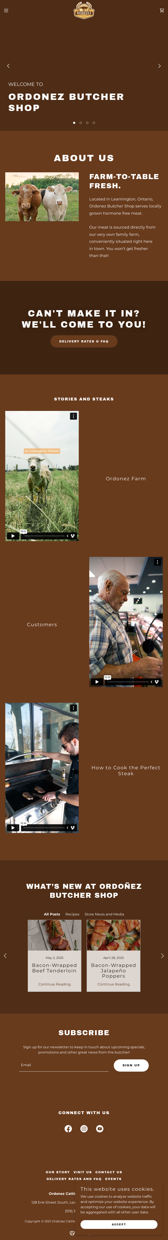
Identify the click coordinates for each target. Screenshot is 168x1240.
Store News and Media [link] (104, 914)
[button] (14, 10)
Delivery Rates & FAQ (84, 341)
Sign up (131, 1065)
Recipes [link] (72, 914)
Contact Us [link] (108, 1172)
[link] (83, 10)
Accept (119, 1224)
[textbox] (63, 1065)
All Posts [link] (52, 914)
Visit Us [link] (83, 1172)
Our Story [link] (58, 1172)
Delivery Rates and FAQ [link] (74, 1179)
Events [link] (113, 1179)
